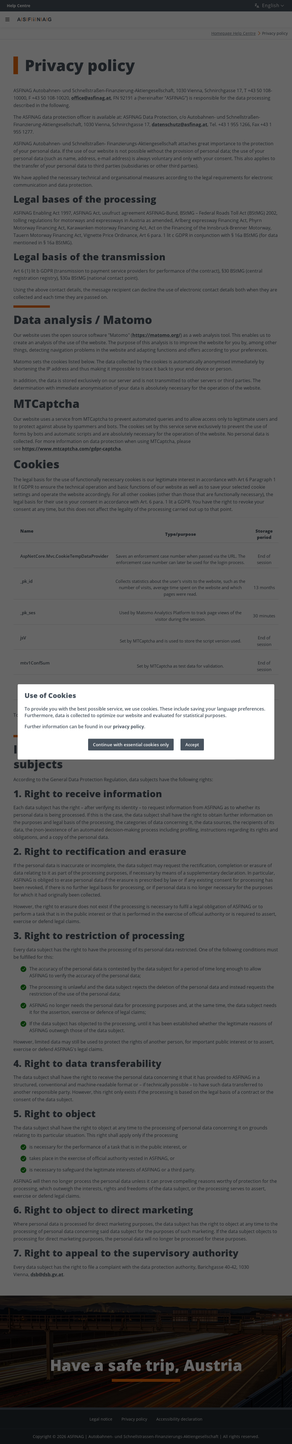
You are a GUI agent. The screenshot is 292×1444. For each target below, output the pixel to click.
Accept (192, 745)
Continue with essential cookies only (131, 745)
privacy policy (128, 726)
